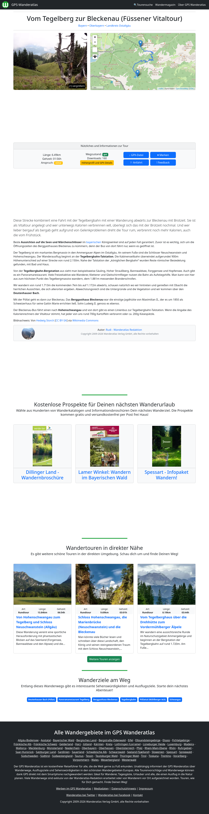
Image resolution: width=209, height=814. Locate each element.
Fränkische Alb (23, 744)
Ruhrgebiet (185, 748)
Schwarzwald (117, 752)
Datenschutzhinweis (124, 788)
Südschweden (29, 756)
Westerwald (129, 760)
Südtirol (45, 756)
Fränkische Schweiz (45, 744)
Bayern (82, 25)
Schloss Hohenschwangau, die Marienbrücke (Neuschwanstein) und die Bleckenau (102, 624)
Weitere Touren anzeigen (104, 659)
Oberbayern (96, 25)
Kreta (109, 744)
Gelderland (66, 744)
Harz (78, 744)
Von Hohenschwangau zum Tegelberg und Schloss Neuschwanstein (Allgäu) (38, 622)
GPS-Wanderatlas (24, 4)
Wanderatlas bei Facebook (114, 795)
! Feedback (163, 162)
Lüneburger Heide (154, 744)
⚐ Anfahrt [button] (136, 162)
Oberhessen (106, 748)
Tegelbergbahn (128, 699)
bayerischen (93, 242)
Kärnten (99, 744)
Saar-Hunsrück (25, 752)
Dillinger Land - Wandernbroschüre (42, 475)
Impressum (146, 788)
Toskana (154, 756)
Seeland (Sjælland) (138, 752)
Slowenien (158, 752)
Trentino (166, 756)
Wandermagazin (165, 5)
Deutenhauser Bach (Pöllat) (41, 699)
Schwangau (175, 699)
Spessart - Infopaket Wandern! (167, 475)
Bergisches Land (86, 740)
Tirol (143, 756)
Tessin (89, 756)
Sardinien (64, 752)
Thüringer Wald (129, 756)
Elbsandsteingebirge (147, 740)
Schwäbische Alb (96, 752)
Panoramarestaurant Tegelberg (74, 699)
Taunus (79, 756)
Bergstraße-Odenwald (112, 740)
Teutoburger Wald (107, 756)
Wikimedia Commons (85, 320)
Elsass (166, 740)
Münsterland (55, 748)
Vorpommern (81, 760)
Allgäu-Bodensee (28, 740)
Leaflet (160, 89)
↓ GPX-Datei (136, 155)
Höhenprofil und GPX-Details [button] (97, 162)
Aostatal (46, 740)
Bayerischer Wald (63, 740)
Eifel (130, 740)
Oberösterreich (125, 748)
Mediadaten (101, 788)
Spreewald (185, 752)
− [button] (95, 42)
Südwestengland (62, 756)
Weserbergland (110, 760)
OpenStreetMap (182, 89)
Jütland (87, 744)
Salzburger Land (46, 752)
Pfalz (139, 748)
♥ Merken (163, 155)
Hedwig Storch (45, 320)
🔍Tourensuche (143, 5)
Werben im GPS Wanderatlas (73, 788)
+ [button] (95, 37)
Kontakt (138, 795)
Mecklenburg (37, 748)
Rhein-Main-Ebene (156, 748)
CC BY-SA (61, 320)
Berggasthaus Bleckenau (105, 699)
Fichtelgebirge (181, 740)
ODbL (191, 89)
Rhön (172, 748)
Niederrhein (72, 748)
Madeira (189, 744)
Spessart (171, 752)
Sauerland (78, 752)
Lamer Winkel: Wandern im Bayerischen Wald (104, 475)
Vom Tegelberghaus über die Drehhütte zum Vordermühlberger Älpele (163, 622)
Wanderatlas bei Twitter (80, 795)
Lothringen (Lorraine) (128, 744)
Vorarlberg (179, 756)
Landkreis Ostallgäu (118, 25)
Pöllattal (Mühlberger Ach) (153, 699)
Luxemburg (175, 744)
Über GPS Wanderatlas (192, 5)
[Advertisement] (143, 115)
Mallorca (21, 748)
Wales (95, 760)
